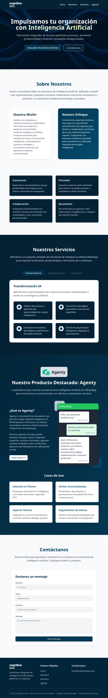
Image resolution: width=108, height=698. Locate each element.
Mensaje (19, 616)
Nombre (18, 583)
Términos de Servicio (89, 693)
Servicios (84, 4)
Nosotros (72, 4)
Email (17, 594)
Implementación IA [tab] (56, 273)
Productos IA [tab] (77, 273)
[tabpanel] (54, 311)
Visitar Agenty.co (18, 458)
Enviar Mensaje (54, 639)
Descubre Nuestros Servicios (43, 47)
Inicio (62, 4)
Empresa (19, 605)
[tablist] (54, 273)
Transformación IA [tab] (33, 273)
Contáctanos (73, 48)
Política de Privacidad (67, 693)
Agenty (95, 4)
